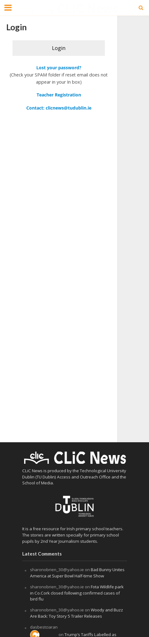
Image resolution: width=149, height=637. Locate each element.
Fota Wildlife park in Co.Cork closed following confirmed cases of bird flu (77, 593)
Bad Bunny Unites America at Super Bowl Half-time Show (77, 573)
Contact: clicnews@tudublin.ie (58, 108)
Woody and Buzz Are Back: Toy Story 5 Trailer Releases (76, 613)
